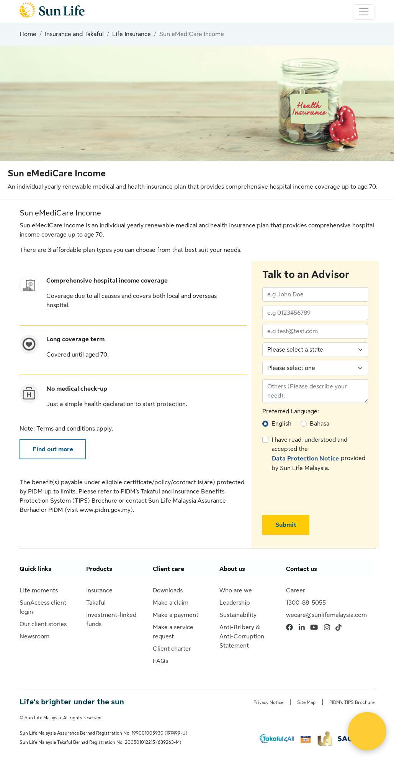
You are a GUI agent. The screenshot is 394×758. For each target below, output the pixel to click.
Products (99, 569)
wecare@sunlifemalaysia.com (326, 615)
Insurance (99, 590)
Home (28, 34)
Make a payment (175, 615)
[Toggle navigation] (363, 12)
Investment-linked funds (111, 620)
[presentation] (320, 494)
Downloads (168, 590)
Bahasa (319, 423)
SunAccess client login (43, 607)
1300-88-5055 (306, 602)
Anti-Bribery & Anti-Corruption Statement (241, 636)
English (281, 423)
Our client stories (43, 624)
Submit (285, 524)
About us (232, 569)
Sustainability (238, 615)
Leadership (234, 602)
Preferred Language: (290, 411)
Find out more (53, 449)
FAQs (160, 661)
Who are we (235, 590)
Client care (168, 569)
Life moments (39, 590)
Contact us (301, 569)
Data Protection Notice (305, 458)
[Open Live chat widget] (367, 731)
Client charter (172, 648)
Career (295, 590)
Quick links (35, 569)
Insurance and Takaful (74, 34)
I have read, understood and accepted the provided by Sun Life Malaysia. (318, 454)
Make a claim (170, 602)
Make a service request (173, 632)
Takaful (96, 602)
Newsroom (34, 636)
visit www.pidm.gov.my (99, 509)
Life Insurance (131, 34)
